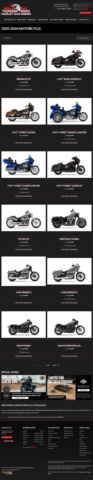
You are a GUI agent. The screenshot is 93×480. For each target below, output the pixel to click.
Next (56, 365)
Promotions (43, 19)
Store (80, 439)
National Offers (56, 19)
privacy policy (82, 472)
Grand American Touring (54, 437)
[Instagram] (87, 9)
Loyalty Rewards (83, 437)
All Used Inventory (68, 433)
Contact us (4, 417)
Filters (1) (6, 38)
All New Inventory (68, 431)
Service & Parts (71, 19)
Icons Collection (52, 444)
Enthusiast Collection (53, 446)
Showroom (50, 431)
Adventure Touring (52, 433)
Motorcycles (9, 19)
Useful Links (84, 428)
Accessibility (82, 455)
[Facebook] (84, 9)
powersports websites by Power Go (25, 467)
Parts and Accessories (84, 452)
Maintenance (82, 450)
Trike (49, 442)
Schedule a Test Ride (69, 435)
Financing (32, 19)
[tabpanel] (33, 437)
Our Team (81, 435)
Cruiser (50, 435)
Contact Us (84, 19)
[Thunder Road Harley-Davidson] (16, 9)
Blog (80, 433)
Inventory (21, 19)
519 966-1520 (62, 8)
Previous (38, 365)
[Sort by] (84, 38)
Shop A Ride (12, 469)
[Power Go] (17, 472)
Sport (49, 439)
